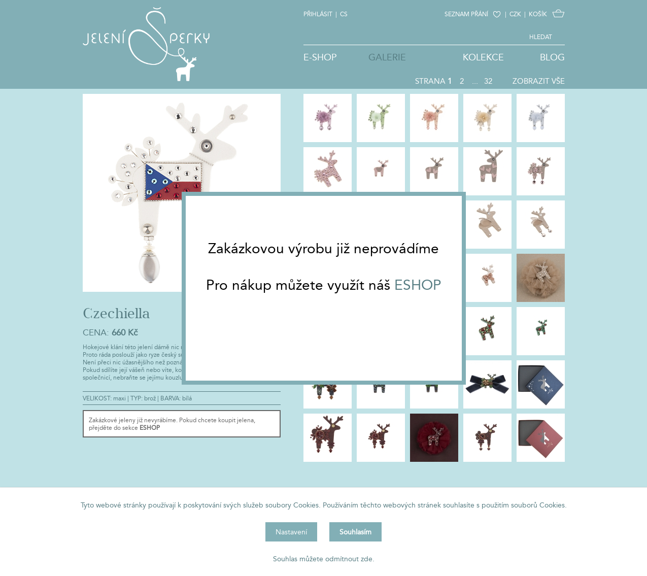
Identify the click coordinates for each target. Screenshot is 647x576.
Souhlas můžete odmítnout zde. (323, 558)
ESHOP (417, 285)
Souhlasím (355, 531)
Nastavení (291, 531)
